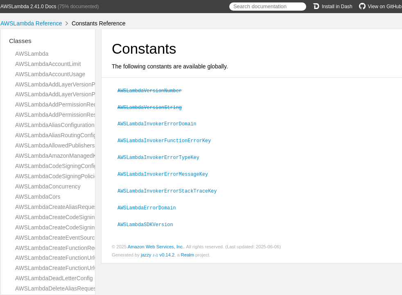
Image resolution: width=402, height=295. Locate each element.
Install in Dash (332, 6)
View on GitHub (380, 6)
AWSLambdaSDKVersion (148, 221)
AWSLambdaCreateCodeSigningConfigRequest (75, 217)
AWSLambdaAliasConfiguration (55, 125)
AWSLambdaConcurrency (48, 186)
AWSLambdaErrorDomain (150, 204)
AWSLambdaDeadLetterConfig (54, 278)
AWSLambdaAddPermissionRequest (61, 104)
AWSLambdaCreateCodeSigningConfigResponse (77, 227)
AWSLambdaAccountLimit (48, 64)
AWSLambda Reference (31, 23)
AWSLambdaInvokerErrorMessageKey (166, 171)
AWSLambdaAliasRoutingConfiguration (64, 135)
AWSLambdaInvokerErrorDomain (160, 122)
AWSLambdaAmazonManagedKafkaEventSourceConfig (85, 155)
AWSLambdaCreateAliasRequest (57, 207)
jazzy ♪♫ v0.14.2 (157, 251)
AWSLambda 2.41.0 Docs (28, 6)
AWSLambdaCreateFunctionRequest (61, 248)
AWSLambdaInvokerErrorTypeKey (161, 155)
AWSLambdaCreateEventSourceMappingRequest (78, 237)
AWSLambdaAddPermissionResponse (63, 114)
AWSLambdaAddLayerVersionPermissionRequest (78, 84)
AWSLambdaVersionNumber (153, 90)
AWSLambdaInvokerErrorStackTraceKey (170, 188)
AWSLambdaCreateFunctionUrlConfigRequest (73, 257)
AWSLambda (31, 53)
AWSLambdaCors (37, 196)
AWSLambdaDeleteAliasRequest (56, 288)
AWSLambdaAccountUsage (50, 74)
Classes (20, 40)
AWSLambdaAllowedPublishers (55, 145)
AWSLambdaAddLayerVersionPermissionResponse (80, 94)
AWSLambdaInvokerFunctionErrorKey (167, 139)
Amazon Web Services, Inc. (156, 243)
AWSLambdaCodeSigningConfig (56, 166)
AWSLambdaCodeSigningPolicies (57, 176)
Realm (187, 251)
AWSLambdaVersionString (153, 106)
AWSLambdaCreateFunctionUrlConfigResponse (75, 268)
